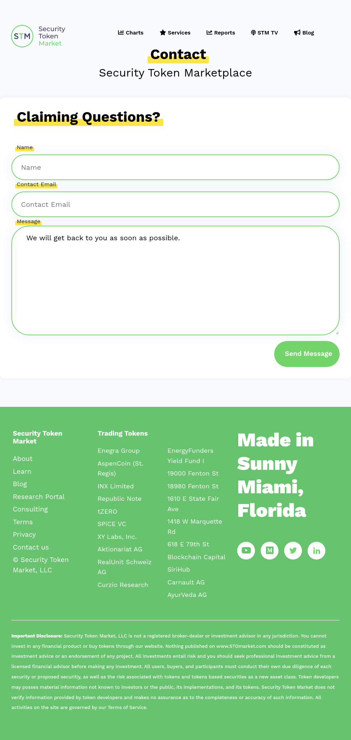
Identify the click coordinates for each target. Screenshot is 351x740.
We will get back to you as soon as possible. (175, 280)
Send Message (308, 354)
